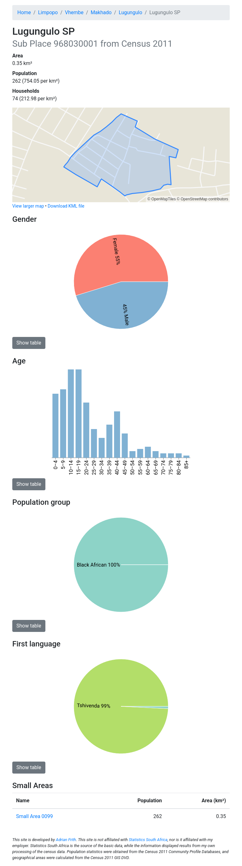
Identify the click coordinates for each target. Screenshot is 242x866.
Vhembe (74, 12)
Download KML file (66, 206)
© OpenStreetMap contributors (202, 199)
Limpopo (48, 12)
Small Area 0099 (34, 816)
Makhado (101, 12)
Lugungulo (130, 12)
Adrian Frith (66, 839)
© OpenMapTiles (161, 199)
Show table (28, 343)
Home (24, 12)
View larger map (28, 206)
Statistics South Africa (148, 839)
